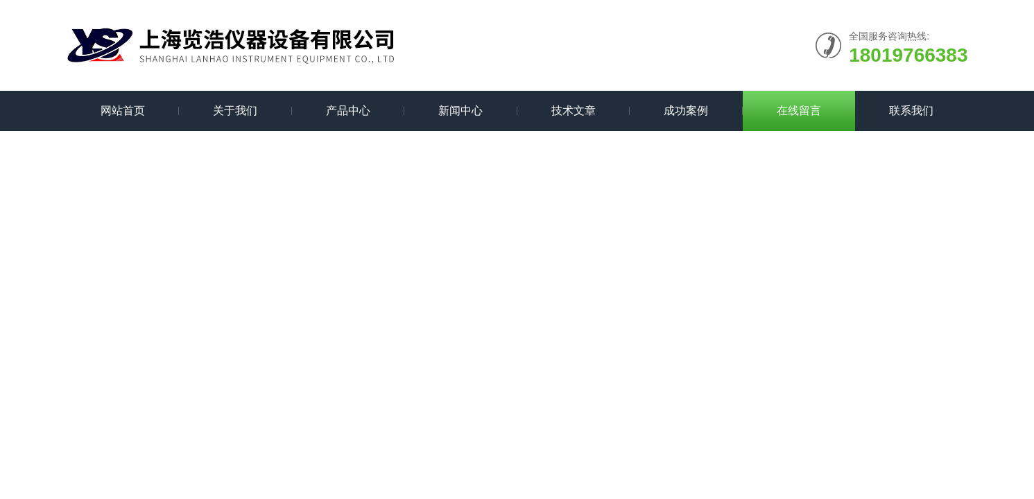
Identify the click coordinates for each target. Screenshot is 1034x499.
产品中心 (348, 110)
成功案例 (686, 110)
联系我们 (911, 110)
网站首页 (123, 110)
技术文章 (573, 110)
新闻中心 (460, 110)
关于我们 (235, 110)
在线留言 (799, 110)
